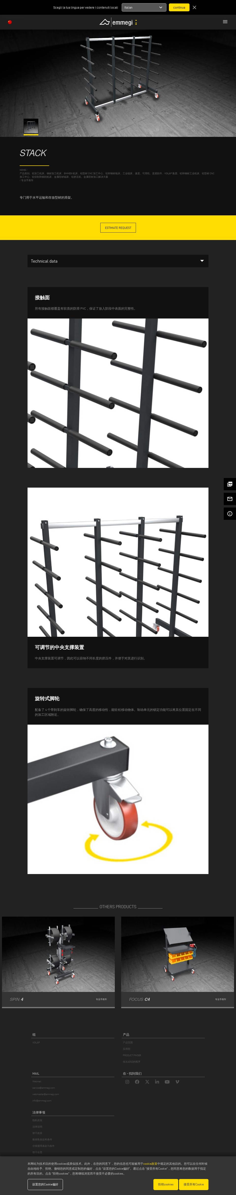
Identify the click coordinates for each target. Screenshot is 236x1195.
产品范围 (128, 1042)
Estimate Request (118, 227)
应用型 (126, 1049)
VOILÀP (36, 1042)
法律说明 (37, 1126)
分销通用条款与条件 (43, 1146)
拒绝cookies (166, 1184)
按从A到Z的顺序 (131, 1061)
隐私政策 (37, 1120)
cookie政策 (150, 1163)
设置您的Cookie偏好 (45, 1184)
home (23, 170)
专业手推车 (27, 180)
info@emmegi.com (41, 1100)
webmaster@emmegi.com (45, 1094)
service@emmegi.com (43, 1087)
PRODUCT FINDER (132, 1055)
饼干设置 (37, 1152)
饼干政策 (37, 1133)
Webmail (36, 1081)
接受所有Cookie (194, 1184)
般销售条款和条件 (42, 1139)
